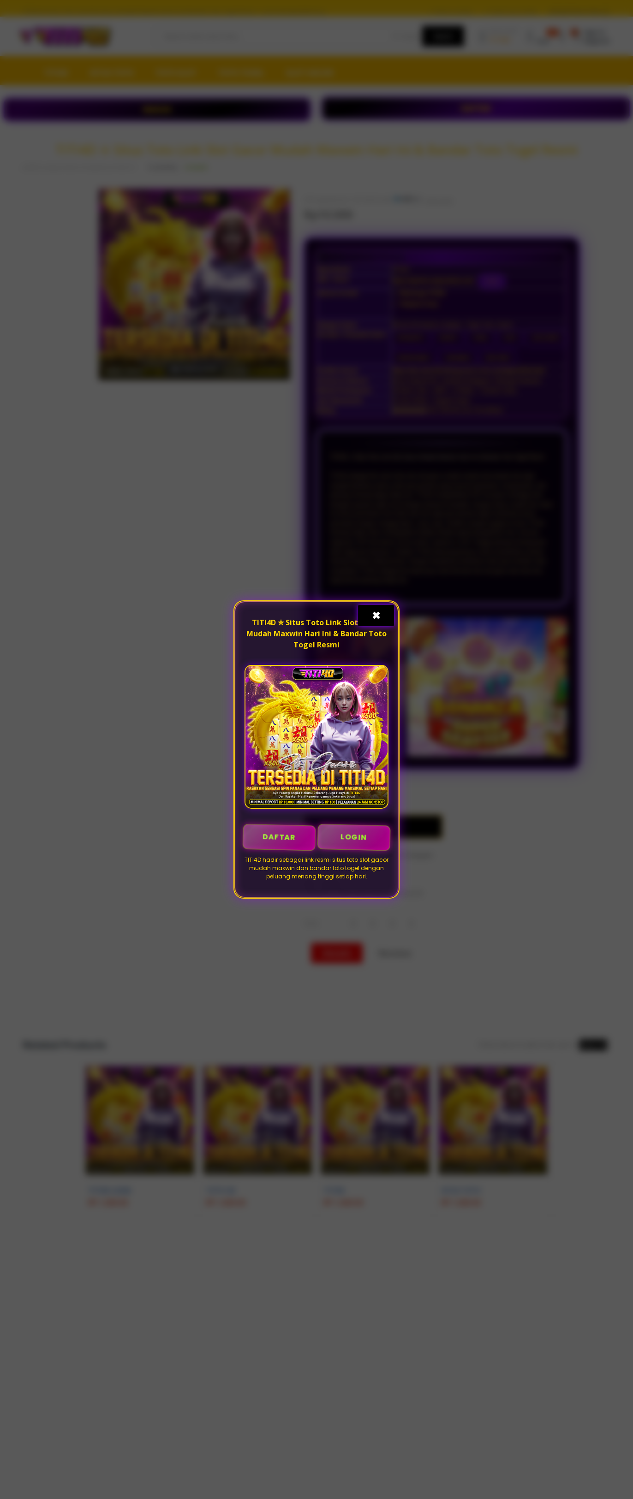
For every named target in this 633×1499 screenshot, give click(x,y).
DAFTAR (279, 837)
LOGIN (354, 837)
